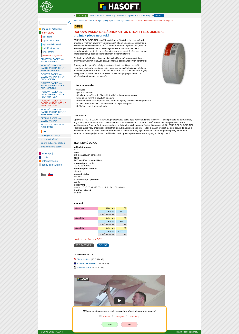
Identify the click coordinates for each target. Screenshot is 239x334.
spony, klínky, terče (52, 164)
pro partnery (144, 15)
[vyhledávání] (53, 23)
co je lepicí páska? (50, 139)
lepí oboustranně (50, 40)
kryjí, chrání (48, 52)
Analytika (120, 316)
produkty (82, 15)
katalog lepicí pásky (50, 135)
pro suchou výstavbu (52, 55)
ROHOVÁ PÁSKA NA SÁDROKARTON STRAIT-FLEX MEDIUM (54, 85)
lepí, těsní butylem (51, 48)
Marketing (134, 316)
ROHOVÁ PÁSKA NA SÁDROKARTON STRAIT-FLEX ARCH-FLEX (54, 68)
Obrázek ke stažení (86, 263)
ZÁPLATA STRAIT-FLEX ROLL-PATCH (52, 125)
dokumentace (97, 15)
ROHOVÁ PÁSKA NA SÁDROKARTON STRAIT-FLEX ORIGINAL (54, 103)
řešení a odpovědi (127, 15)
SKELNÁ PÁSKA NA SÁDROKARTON (51, 119)
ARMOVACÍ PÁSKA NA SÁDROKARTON (52, 60)
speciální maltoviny (52, 29)
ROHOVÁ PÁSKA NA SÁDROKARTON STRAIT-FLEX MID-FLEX (54, 94)
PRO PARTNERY (84, 245)
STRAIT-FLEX (84, 267)
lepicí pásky (48, 32)
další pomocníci (50, 161)
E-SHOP (103, 245)
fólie (44, 131)
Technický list (83, 259)
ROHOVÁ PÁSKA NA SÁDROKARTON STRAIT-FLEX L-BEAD (54, 77)
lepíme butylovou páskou (53, 143)
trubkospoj (47, 153)
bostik (45, 157)
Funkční (106, 316)
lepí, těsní (47, 37)
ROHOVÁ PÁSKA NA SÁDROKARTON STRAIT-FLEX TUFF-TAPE (54, 112)
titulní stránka (80, 20)
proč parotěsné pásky (51, 146)
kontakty (111, 15)
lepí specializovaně (51, 44)
